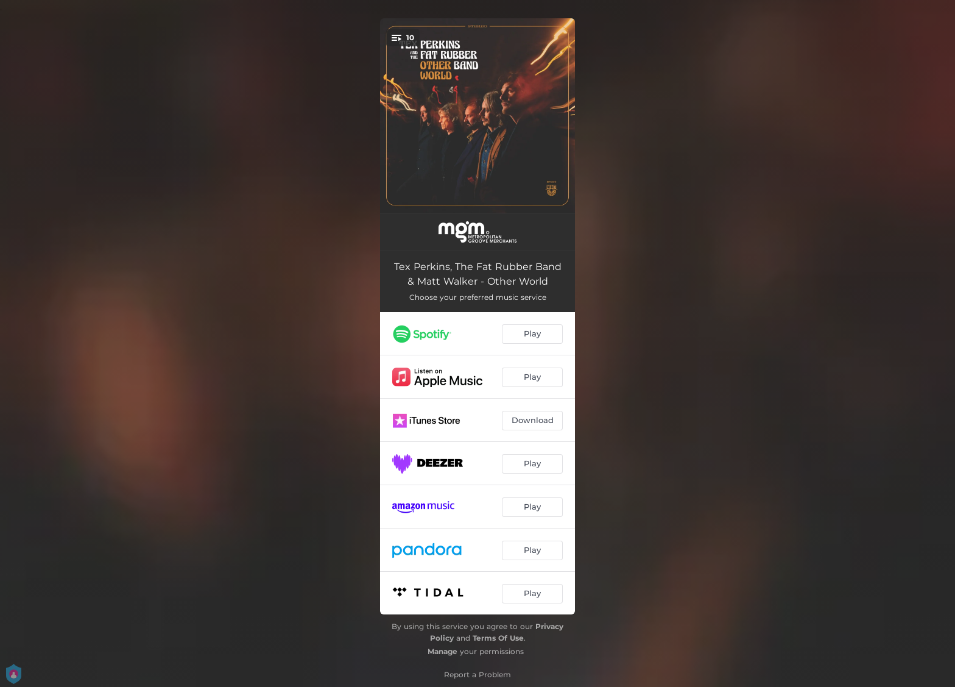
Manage (442, 651)
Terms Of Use (498, 638)
